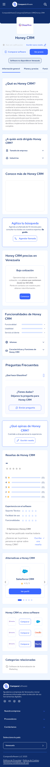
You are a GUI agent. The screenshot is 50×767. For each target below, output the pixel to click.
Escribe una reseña (40, 541)
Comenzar (25, 296)
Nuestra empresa (25, 711)
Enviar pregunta (25, 407)
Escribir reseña (25, 440)
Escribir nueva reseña (36, 45)
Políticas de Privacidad (12, 760)
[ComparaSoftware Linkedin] (4, 701)
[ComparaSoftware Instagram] (19, 701)
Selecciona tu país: (12, 737)
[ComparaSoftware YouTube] (9, 701)
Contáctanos (25, 727)
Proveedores (25, 719)
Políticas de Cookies (31, 760)
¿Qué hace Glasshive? (25, 375)
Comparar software (15, 51)
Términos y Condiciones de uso (16, 763)
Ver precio (38, 52)
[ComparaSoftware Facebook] (14, 701)
